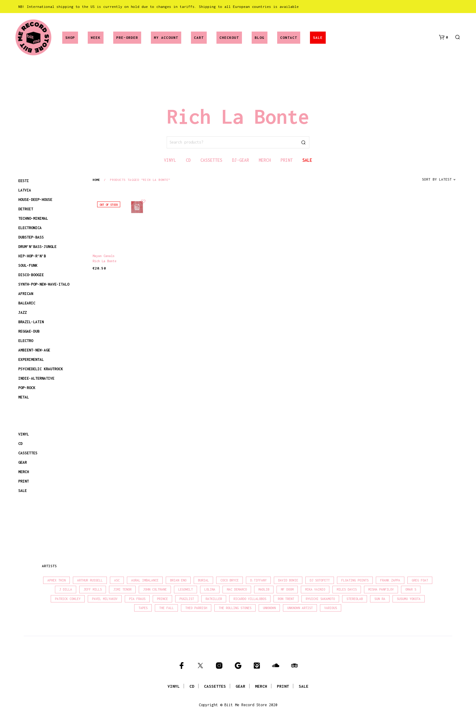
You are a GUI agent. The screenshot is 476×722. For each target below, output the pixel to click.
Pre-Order (127, 37)
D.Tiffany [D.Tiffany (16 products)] (258, 580)
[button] (443, 37)
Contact (288, 37)
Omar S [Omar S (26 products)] (410, 589)
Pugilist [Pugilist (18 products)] (186, 599)
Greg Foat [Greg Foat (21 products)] (420, 580)
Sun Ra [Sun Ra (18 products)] (379, 599)
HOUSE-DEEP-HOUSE (35, 199)
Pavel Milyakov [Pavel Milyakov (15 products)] (104, 599)
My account (166, 37)
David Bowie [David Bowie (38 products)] (288, 580)
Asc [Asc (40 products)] (117, 580)
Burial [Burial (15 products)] (203, 580)
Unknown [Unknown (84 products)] (269, 608)
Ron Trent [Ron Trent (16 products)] (286, 599)
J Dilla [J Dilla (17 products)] (65, 589)
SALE (318, 37)
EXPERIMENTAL (31, 359)
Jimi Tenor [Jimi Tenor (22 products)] (122, 589)
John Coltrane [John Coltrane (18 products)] (155, 589)
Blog (259, 37)
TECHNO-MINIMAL (33, 218)
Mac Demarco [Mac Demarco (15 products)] (237, 589)
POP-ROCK (26, 387)
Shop (70, 37)
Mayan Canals (103, 256)
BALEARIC (26, 303)
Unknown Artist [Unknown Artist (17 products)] (300, 608)
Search (303, 142)
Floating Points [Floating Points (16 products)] (355, 580)
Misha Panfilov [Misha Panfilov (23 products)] (381, 589)
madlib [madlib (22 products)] (263, 589)
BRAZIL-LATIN (31, 322)
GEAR (22, 462)
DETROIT (25, 209)
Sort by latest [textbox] (437, 179)
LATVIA (24, 190)
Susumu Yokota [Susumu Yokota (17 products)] (408, 599)
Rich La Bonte (104, 261)
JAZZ (22, 312)
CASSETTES (27, 453)
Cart (199, 37)
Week (95, 37)
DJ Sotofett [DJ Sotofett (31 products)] (320, 580)
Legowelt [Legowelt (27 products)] (185, 589)
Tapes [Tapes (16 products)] (143, 608)
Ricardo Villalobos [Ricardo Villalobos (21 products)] (249, 599)
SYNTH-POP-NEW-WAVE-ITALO (43, 284)
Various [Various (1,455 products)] (330, 608)
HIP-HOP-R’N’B (32, 256)
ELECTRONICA (30, 227)
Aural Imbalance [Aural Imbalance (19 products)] (144, 580)
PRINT (23, 481)
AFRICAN (25, 293)
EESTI (23, 180)
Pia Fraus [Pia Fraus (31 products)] (137, 599)
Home (96, 179)
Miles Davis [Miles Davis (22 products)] (347, 589)
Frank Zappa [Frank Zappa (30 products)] (390, 580)
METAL (23, 397)
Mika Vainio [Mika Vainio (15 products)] (315, 589)
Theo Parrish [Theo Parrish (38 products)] (196, 608)
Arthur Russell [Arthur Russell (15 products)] (90, 580)
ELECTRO (25, 340)
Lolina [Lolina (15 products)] (209, 589)
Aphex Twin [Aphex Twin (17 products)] (56, 580)
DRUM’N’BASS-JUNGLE (37, 246)
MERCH (23, 471)
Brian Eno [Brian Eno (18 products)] (178, 580)
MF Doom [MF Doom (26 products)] (287, 589)
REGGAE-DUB (28, 331)
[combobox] (440, 181)
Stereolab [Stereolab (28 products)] (354, 599)
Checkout (229, 37)
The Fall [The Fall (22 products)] (166, 608)
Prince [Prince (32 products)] (162, 599)
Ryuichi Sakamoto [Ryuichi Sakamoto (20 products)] (320, 599)
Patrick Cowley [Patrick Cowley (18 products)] (67, 599)
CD (20, 443)
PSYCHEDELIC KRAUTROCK (40, 369)
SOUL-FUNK (27, 265)
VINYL (23, 434)
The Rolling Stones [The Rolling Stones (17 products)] (235, 608)
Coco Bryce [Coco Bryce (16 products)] (229, 580)
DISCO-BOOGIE (31, 275)
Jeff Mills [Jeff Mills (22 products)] (92, 589)
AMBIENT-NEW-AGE (34, 350)
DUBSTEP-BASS (31, 237)
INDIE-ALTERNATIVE (36, 378)
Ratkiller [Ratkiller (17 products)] (214, 599)
